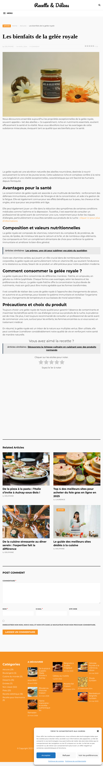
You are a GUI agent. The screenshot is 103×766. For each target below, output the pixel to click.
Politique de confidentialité (75, 761)
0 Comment (34, 46)
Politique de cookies (56, 761)
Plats (5, 694)
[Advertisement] (51, 151)
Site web (73, 613)
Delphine (9, 496)
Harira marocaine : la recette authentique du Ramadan (39, 711)
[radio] (41, 362)
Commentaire (9, 581)
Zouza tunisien (92, 683)
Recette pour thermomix (14, 701)
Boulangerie (8, 677)
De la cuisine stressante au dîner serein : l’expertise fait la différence (24, 545)
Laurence (60, 499)
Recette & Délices (51, 5)
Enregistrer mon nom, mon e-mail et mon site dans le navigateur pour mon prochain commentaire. (49, 629)
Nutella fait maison (69, 689)
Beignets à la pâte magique (69, 669)
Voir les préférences (88, 755)
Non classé (7, 691)
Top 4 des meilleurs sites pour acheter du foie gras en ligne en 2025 (74, 492)
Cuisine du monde (11, 680)
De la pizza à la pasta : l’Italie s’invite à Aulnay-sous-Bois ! (39, 678)
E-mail (39, 613)
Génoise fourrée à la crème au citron (94, 671)
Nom (5, 613)
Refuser (66, 755)
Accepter (46, 755)
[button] (98, 731)
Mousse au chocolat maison (44, 694)
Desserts (6, 684)
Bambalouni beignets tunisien (94, 699)
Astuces (7, 26)
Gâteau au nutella (61, 680)
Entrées (6, 687)
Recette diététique (11, 698)
